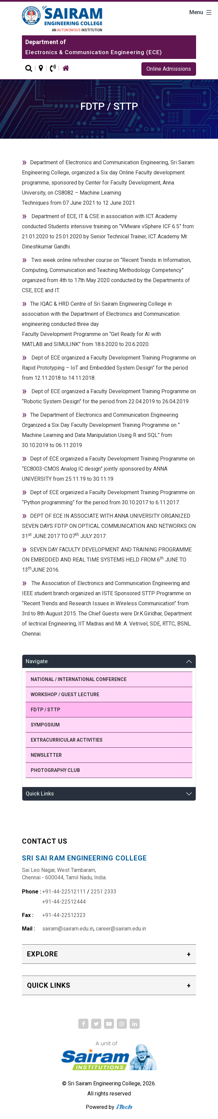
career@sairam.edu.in (121, 928)
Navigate (37, 661)
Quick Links (40, 793)
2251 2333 (103, 891)
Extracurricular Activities (67, 740)
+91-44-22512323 (64, 915)
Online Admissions (168, 69)
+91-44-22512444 (64, 901)
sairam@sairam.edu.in (67, 928)
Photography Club (55, 770)
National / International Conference (79, 679)
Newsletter (46, 755)
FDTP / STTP (45, 709)
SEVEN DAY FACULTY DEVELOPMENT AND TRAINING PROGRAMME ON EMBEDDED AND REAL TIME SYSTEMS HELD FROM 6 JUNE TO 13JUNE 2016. (107, 559)
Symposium (45, 724)
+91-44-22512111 (64, 891)
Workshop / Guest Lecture (65, 694)
